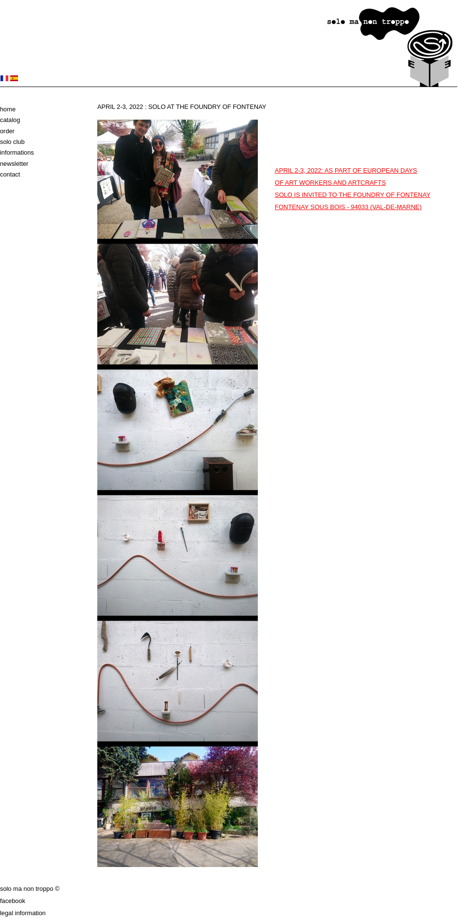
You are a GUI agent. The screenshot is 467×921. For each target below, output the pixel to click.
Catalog (10, 120)
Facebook (12, 900)
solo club (12, 141)
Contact (10, 174)
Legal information (23, 913)
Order (7, 131)
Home (8, 109)
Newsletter (14, 163)
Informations (17, 152)
